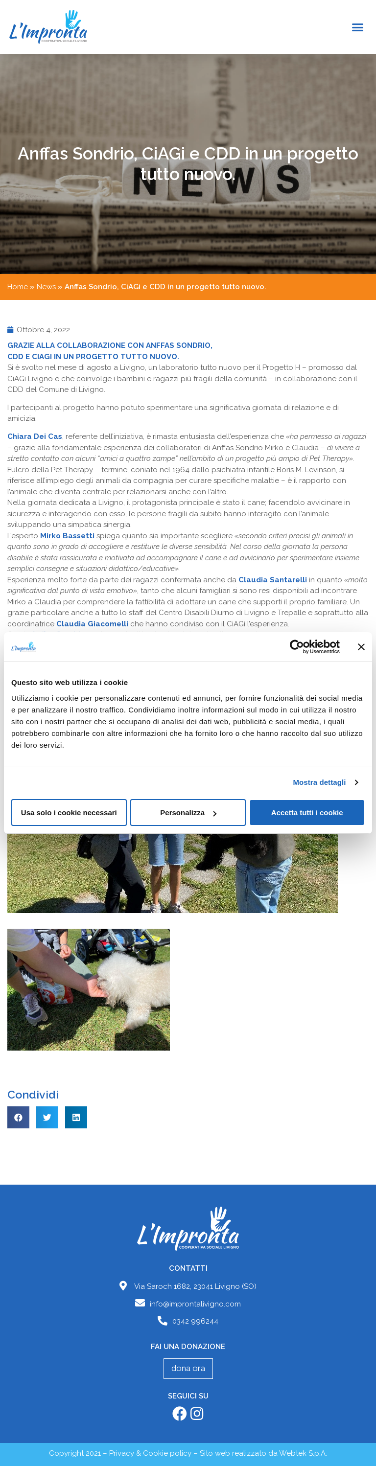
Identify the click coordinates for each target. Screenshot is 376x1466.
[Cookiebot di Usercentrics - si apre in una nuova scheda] (297, 647)
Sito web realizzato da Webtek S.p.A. (263, 1453)
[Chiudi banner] (361, 646)
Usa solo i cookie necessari (69, 812)
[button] (357, 27)
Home (17, 286)
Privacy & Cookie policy (150, 1453)
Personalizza (188, 812)
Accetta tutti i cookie (307, 812)
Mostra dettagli (319, 782)
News (46, 286)
